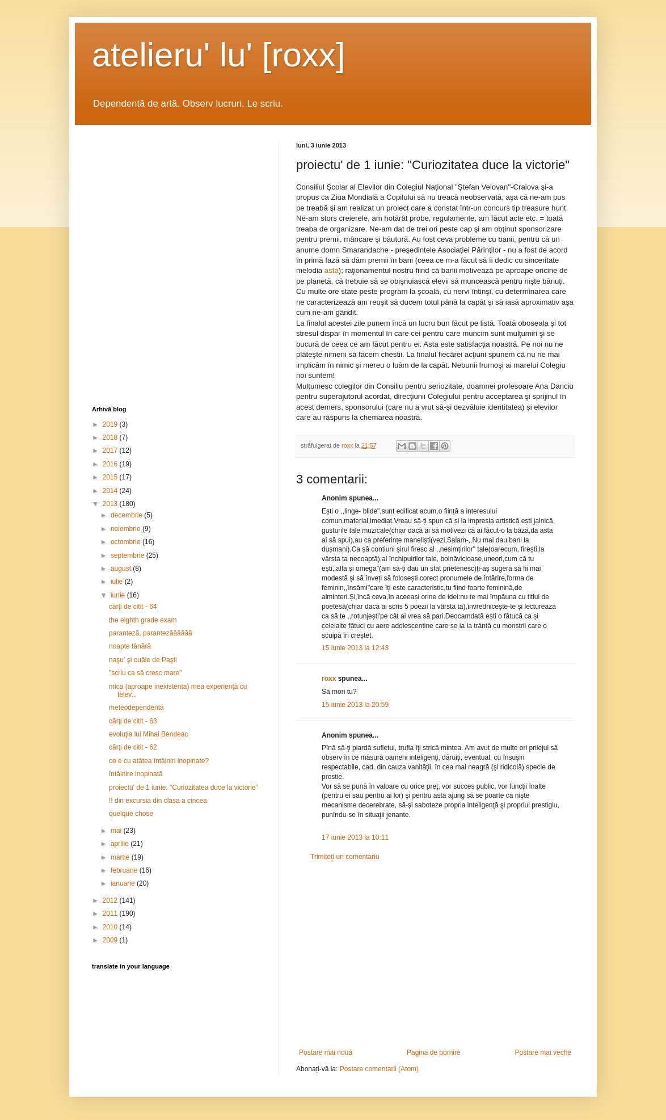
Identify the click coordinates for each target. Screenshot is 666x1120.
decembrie (127, 515)
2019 (111, 424)
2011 (111, 913)
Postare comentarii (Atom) (379, 1069)
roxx (329, 679)
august (122, 568)
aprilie (120, 844)
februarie (125, 870)
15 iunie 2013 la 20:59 (355, 705)
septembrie (128, 555)
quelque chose (131, 814)
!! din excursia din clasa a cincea (158, 801)
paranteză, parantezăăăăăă (150, 633)
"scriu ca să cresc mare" (145, 673)
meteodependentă (136, 707)
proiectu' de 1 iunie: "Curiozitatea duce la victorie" (183, 787)
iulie (118, 582)
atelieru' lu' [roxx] (218, 55)
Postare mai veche (543, 1052)
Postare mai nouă (325, 1052)
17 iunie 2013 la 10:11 (355, 837)
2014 (111, 491)
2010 (111, 927)
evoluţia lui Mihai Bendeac (148, 734)
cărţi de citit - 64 (133, 606)
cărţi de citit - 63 (133, 721)
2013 (111, 504)
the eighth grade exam (142, 620)
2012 (111, 900)
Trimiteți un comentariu (345, 857)
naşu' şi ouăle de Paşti (143, 660)
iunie (119, 595)
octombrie (126, 542)
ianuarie (124, 883)
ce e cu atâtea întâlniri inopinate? (159, 761)
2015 (111, 477)
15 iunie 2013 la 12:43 (355, 648)
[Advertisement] (435, 954)
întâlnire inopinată (136, 774)
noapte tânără (130, 646)
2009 (111, 940)
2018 (111, 437)
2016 (111, 464)
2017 (111, 450)
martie (121, 857)
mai (117, 831)
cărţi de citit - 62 (133, 747)
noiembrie (126, 529)
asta (331, 270)
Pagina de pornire (434, 1052)
